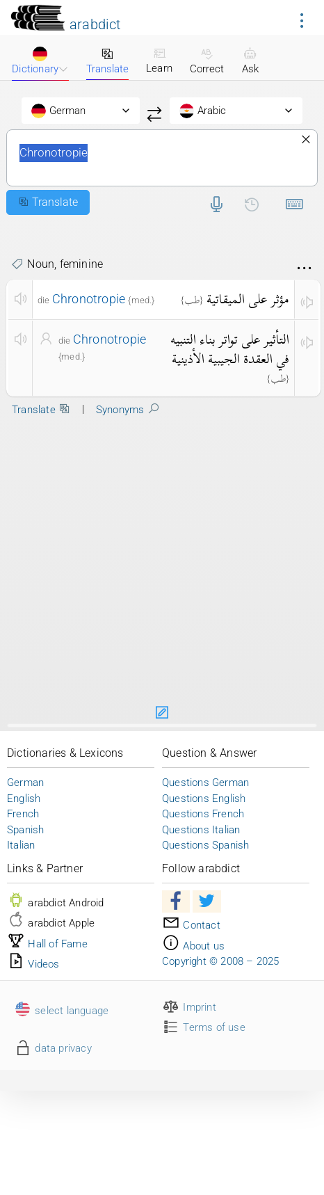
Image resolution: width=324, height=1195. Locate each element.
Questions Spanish (205, 845)
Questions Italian (201, 830)
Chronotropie (162, 158)
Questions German (205, 782)
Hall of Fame (47, 944)
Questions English (203, 798)
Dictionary (40, 61)
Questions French (203, 814)
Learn (159, 60)
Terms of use (203, 1027)
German (25, 782)
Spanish (25, 830)
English (23, 798)
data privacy (53, 1048)
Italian (21, 845)
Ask (250, 61)
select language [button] (61, 1010)
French (23, 814)
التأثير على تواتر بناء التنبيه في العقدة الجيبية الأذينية (229, 349)
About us (193, 946)
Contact (191, 925)
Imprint (189, 1007)
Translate (107, 61)
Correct (207, 61)
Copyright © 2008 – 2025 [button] (221, 961)
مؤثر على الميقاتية (247, 298)
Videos (33, 964)
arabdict (95, 24)
